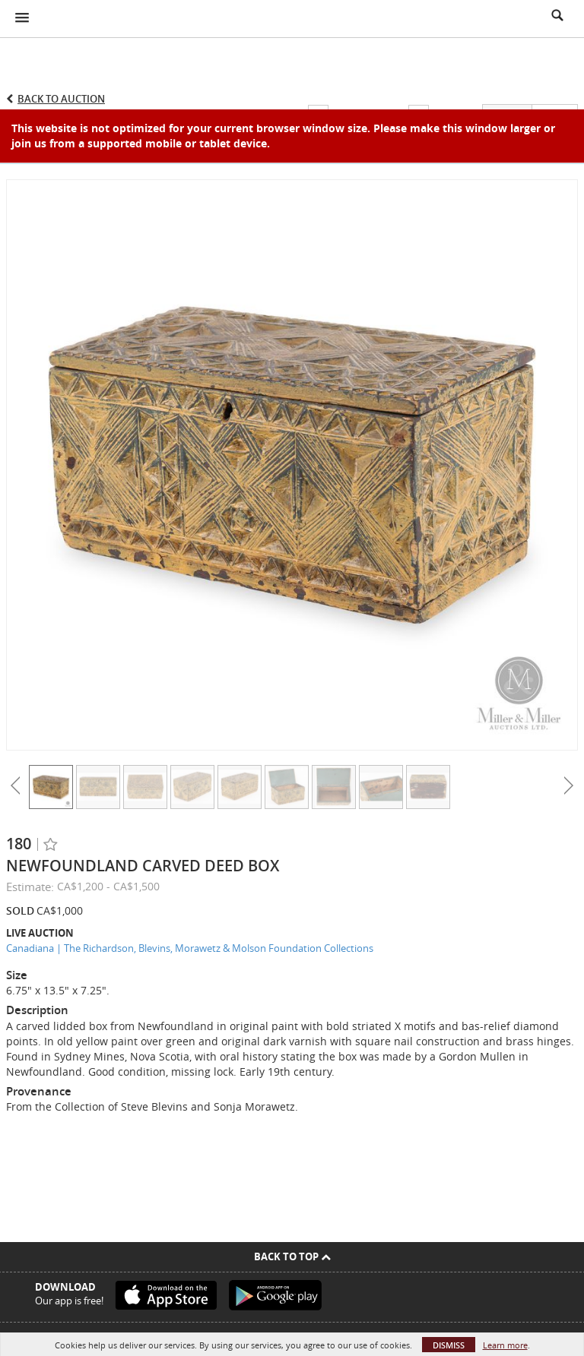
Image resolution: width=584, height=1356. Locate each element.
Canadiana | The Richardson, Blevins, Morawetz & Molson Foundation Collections (189, 948)
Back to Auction (61, 99)
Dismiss (449, 1345)
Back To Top (292, 1256)
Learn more (505, 1345)
